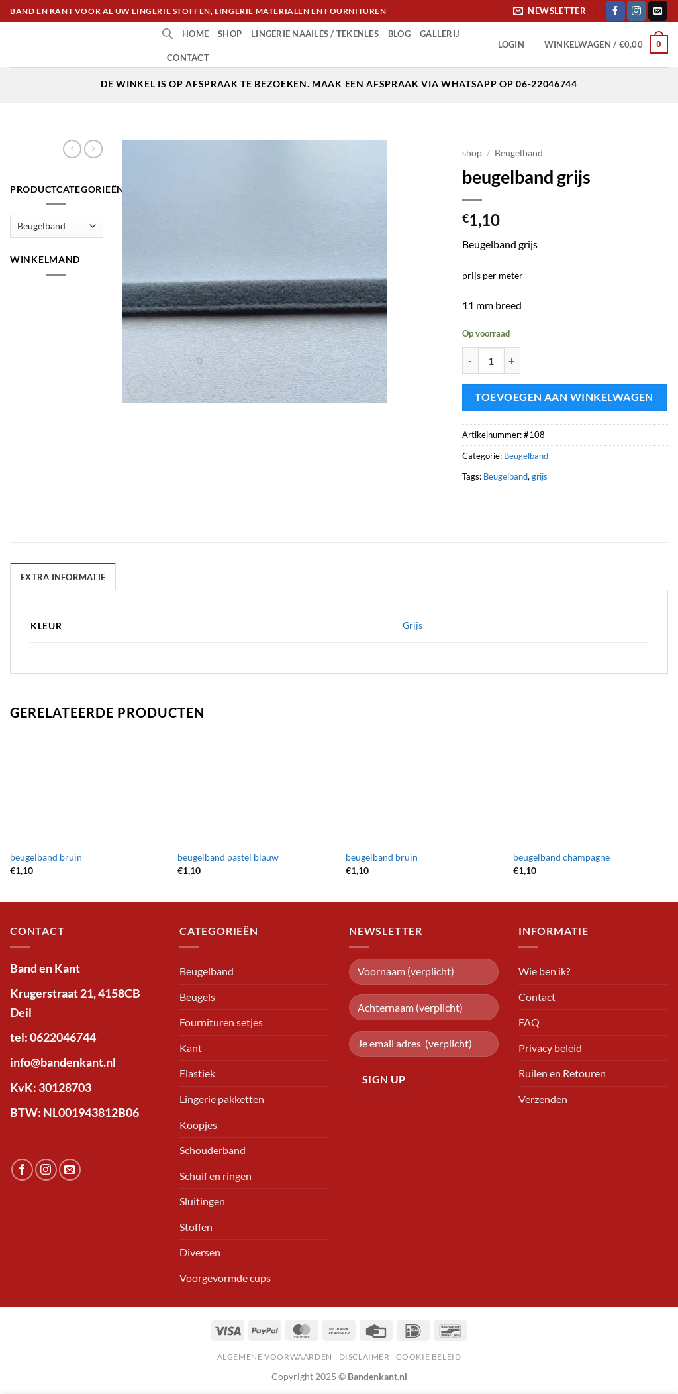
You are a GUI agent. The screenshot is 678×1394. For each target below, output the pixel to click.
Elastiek (197, 1073)
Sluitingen (202, 1201)
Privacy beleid (550, 1048)
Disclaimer (364, 1357)
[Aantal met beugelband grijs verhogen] (512, 360)
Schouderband (212, 1150)
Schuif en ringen (215, 1175)
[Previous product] (93, 149)
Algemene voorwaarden (274, 1357)
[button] (552, 11)
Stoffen (196, 1226)
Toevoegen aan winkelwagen (564, 397)
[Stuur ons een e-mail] (657, 11)
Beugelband (519, 153)
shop (230, 33)
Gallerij (440, 33)
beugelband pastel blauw (228, 857)
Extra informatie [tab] (63, 577)
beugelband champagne (561, 857)
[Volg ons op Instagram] (636, 11)
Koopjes (198, 1124)
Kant (190, 1048)
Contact (188, 57)
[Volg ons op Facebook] (615, 11)
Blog (399, 33)
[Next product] (72, 149)
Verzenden (542, 1099)
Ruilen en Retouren (562, 1073)
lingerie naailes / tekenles (315, 33)
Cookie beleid (428, 1357)
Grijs (412, 625)
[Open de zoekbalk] (167, 33)
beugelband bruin (46, 857)
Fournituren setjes (221, 1022)
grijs (540, 476)
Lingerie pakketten (221, 1099)
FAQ (529, 1022)
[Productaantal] (491, 360)
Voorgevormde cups (225, 1277)
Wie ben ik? (544, 971)
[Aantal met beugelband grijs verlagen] (470, 360)
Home (195, 33)
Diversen (199, 1252)
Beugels (197, 997)
